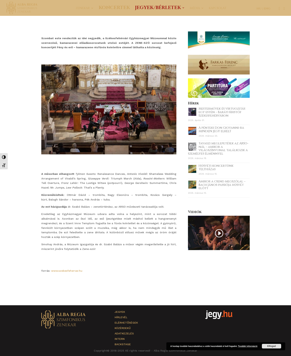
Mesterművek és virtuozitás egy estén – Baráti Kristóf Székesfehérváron (222, 112)
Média (195, 8)
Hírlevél (121, 317)
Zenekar (83, 8)
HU (258, 9)
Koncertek (114, 8)
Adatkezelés (124, 333)
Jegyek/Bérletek (158, 8)
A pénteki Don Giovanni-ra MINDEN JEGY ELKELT (221, 129)
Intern (120, 338)
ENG (267, 9)
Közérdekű (123, 328)
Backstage (123, 344)
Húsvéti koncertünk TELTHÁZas (216, 167)
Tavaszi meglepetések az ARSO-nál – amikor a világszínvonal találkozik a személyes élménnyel (218, 148)
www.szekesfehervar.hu (66, 270)
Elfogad (271, 346)
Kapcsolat (217, 8)
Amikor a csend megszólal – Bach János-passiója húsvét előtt (222, 184)
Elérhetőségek (126, 322)
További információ (247, 346)
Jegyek (120, 311)
